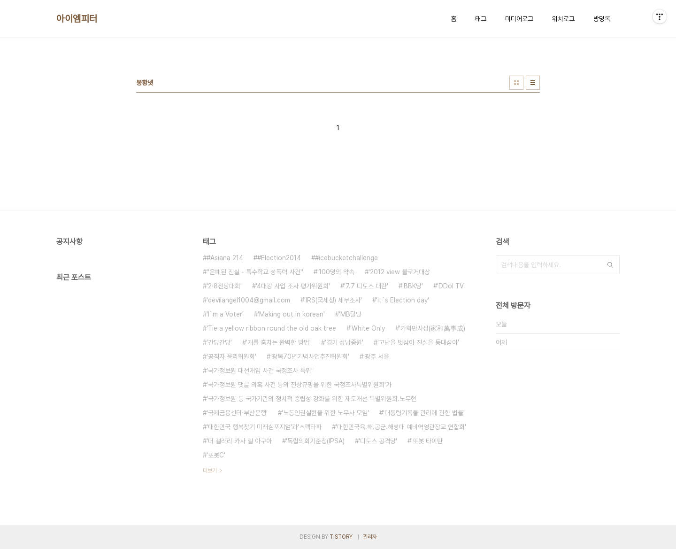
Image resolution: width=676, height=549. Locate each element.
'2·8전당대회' (224, 286)
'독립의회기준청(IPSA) (315, 441)
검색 (610, 265)
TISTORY (341, 537)
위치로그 (563, 19)
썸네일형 (516, 83)
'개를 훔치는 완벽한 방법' (278, 342)
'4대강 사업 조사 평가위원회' (293, 286)
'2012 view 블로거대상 (399, 272)
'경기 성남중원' (344, 342)
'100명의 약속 (335, 272)
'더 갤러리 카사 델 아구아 (239, 441)
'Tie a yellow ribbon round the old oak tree (271, 328)
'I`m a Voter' (225, 314)
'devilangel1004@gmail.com (248, 300)
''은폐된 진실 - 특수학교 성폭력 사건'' (255, 272)
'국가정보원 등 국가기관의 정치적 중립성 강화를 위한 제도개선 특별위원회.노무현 (311, 398)
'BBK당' (412, 286)
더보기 (210, 470)
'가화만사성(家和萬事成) (432, 328)
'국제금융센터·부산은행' (237, 413)
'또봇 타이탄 (427, 441)
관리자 (370, 537)
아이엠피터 (77, 18)
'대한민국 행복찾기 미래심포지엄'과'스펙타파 (264, 427)
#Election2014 (279, 258)
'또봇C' (216, 455)
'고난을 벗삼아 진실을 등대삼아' (418, 342)
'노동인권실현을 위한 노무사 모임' (325, 413)
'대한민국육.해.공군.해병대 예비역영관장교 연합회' (401, 427)
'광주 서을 (376, 356)
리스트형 (533, 83)
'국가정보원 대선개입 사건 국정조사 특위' (260, 370)
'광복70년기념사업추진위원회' (309, 356)
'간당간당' (219, 342)
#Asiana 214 (225, 258)
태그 (480, 19)
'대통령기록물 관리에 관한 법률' (424, 413)
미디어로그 (519, 19)
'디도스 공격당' (378, 441)
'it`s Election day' (402, 300)
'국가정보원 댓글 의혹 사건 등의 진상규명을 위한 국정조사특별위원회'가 (299, 384)
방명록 (601, 19)
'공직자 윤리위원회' (231, 356)
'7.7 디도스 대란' (366, 286)
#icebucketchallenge (346, 258)
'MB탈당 (350, 314)
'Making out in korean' (291, 314)
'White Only (367, 328)
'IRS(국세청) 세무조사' (333, 300)
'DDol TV (450, 286)
